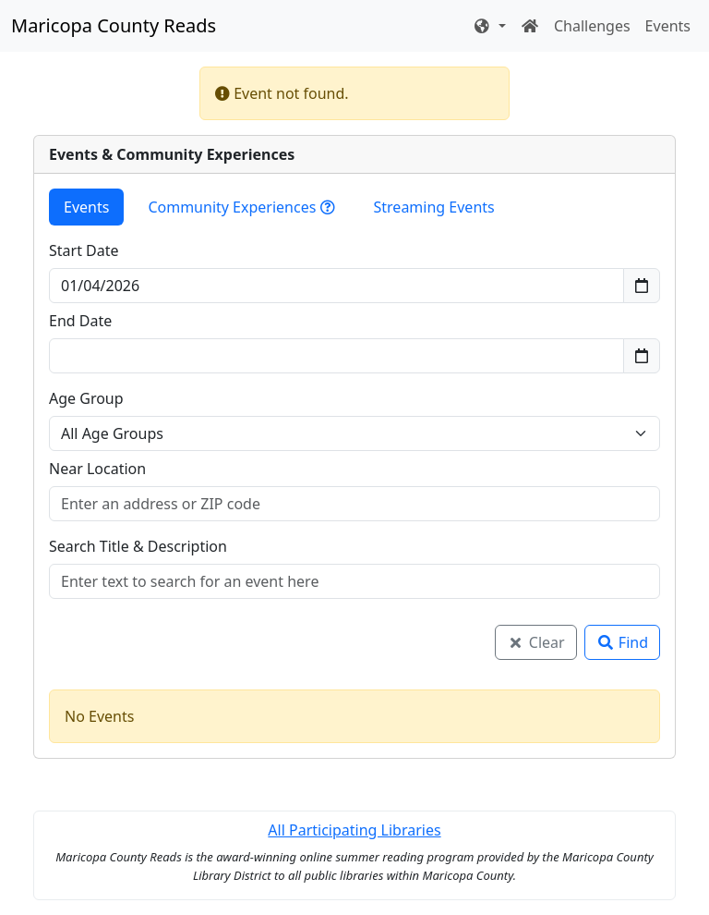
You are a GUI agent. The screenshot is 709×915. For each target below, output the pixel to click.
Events (668, 26)
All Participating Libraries (354, 830)
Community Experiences (241, 207)
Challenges (592, 26)
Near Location (97, 468)
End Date (80, 321)
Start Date (84, 250)
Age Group (86, 398)
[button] (489, 25)
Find (622, 642)
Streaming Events (434, 207)
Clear (536, 642)
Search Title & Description (138, 546)
